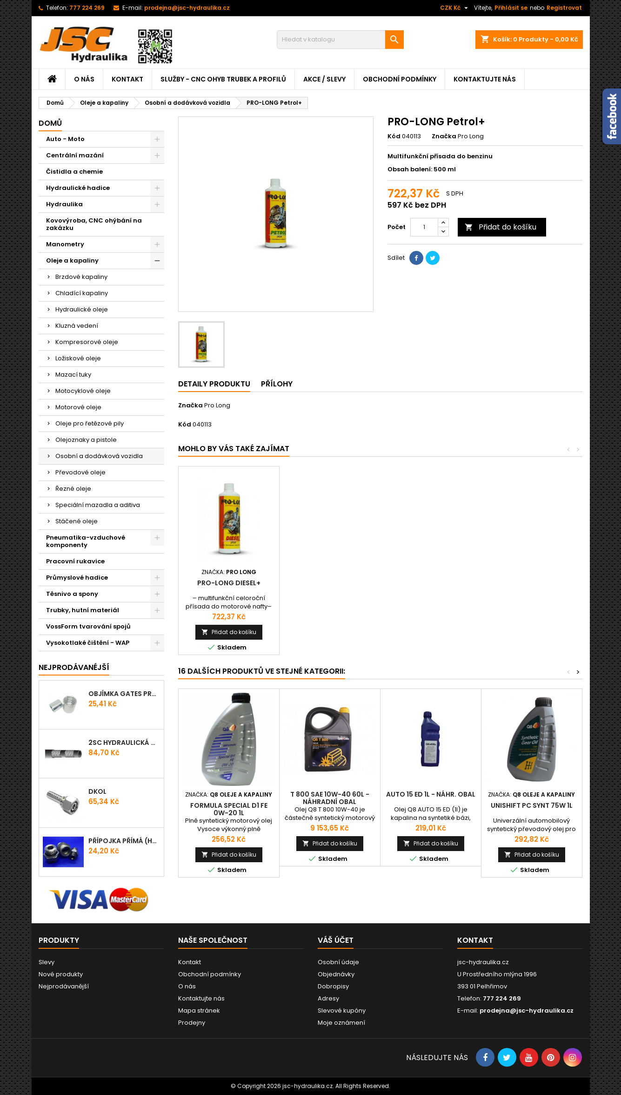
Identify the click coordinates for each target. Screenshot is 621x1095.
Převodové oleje (80, 472)
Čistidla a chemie (74, 171)
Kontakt (127, 79)
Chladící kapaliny (81, 293)
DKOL (97, 791)
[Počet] (424, 227)
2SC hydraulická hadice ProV (124, 742)
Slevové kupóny (342, 1010)
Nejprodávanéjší (74, 667)
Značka (444, 136)
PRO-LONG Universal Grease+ (229, 586)
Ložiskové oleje (78, 358)
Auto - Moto (65, 139)
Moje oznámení (341, 1022)
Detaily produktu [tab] (214, 384)
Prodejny (191, 1022)
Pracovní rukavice (75, 561)
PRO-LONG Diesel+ (430, 583)
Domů (50, 123)
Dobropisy (333, 986)
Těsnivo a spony (72, 593)
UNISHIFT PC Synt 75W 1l (532, 805)
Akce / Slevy (324, 79)
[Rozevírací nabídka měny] (455, 8)
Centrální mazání (75, 155)
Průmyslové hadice (77, 577)
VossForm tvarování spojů (88, 626)
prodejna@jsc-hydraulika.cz (187, 8)
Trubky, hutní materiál (82, 610)
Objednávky (336, 974)
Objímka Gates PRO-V (124, 693)
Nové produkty (61, 974)
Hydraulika (64, 204)
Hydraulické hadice (78, 187)
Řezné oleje (73, 488)
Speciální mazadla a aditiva (97, 504)
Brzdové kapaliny (81, 276)
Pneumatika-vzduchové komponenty (85, 541)
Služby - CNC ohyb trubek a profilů (223, 79)
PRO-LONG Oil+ (329, 583)
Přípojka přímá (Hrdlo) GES (124, 841)
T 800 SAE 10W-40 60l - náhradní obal (329, 798)
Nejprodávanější (64, 986)
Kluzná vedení (76, 325)
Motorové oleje (78, 407)
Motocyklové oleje (83, 390)
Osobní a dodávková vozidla (99, 456)
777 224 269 (87, 8)
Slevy (46, 962)
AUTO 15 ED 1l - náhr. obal (430, 794)
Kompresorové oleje (86, 342)
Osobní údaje (338, 962)
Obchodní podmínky (399, 79)
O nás (84, 79)
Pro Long (217, 405)
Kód (394, 136)
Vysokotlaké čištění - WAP (87, 642)
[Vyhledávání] (340, 39)
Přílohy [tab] (277, 384)
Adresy (328, 998)
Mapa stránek (199, 1010)
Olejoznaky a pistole (86, 439)
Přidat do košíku (500, 227)
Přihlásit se (511, 8)
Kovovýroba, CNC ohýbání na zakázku (94, 224)
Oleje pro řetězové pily (89, 423)
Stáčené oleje (76, 521)
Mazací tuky (73, 374)
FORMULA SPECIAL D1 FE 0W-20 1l (228, 809)
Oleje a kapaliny (72, 260)
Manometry (65, 244)
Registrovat (564, 8)
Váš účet (336, 940)
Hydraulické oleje (81, 309)
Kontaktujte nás (485, 79)
